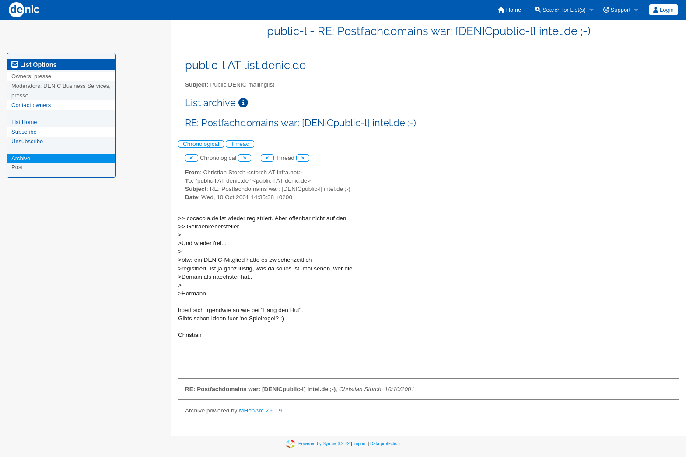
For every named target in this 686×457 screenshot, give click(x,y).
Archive (20, 158)
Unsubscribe (27, 141)
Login (663, 10)
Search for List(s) (560, 10)
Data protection (385, 443)
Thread (240, 144)
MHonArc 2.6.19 (260, 410)
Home (509, 10)
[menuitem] (509, 10)
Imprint (360, 443)
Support (616, 10)
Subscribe (24, 131)
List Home (24, 122)
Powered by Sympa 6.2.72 (324, 443)
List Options (33, 64)
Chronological (201, 144)
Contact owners (31, 105)
